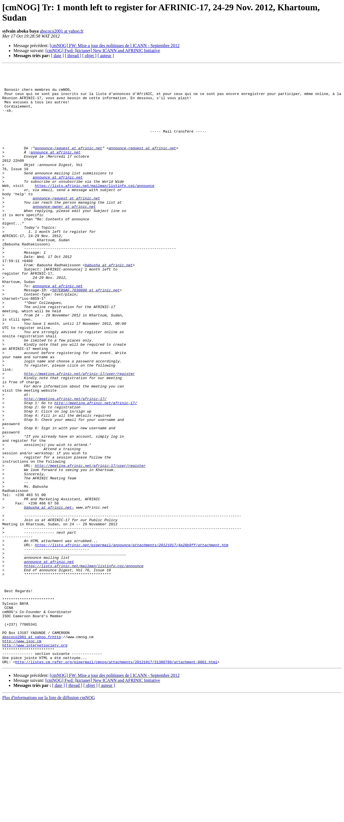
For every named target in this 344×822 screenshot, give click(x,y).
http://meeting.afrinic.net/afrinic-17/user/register (79, 435)
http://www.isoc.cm (21, 756)
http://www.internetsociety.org (34, 761)
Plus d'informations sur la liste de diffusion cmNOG (48, 817)
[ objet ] (89, 55)
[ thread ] (73, 55)
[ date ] (57, 55)
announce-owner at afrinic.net (64, 234)
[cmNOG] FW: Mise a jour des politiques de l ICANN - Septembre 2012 (115, 45)
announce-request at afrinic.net (68, 164)
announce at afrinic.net (55, 169)
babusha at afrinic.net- (49, 595)
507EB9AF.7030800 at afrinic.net (85, 335)
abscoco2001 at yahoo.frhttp (31, 751)
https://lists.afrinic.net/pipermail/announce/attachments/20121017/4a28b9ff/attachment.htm (131, 640)
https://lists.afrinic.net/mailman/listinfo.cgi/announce (94, 209)
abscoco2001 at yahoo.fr (62, 31)
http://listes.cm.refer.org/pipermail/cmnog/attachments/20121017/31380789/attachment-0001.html (116, 781)
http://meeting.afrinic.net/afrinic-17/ (65, 465)
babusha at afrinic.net (109, 305)
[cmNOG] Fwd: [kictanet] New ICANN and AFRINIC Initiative (102, 50)
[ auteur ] (105, 55)
